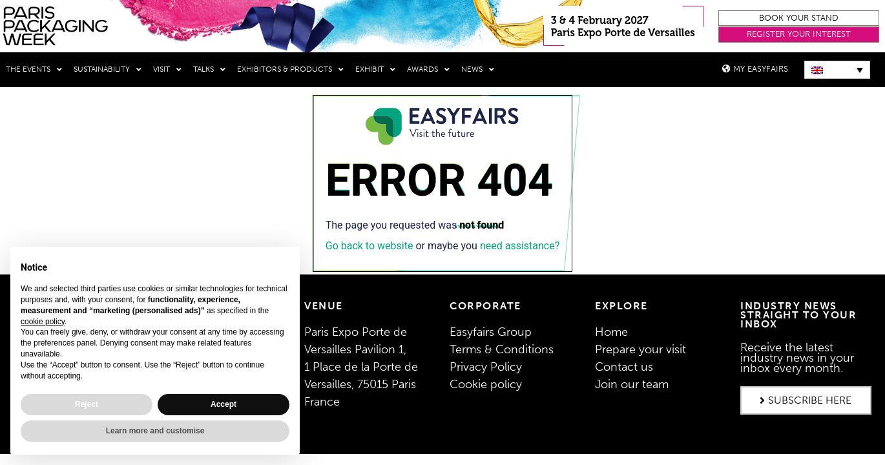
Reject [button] (86, 404)
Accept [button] (223, 404)
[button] (798, 18)
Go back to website (369, 246)
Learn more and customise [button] (155, 430)
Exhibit (375, 69)
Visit (167, 69)
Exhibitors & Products (290, 69)
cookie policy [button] (43, 321)
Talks (209, 69)
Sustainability (107, 69)
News (477, 69)
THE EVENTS (34, 69)
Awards (428, 69)
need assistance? (519, 246)
